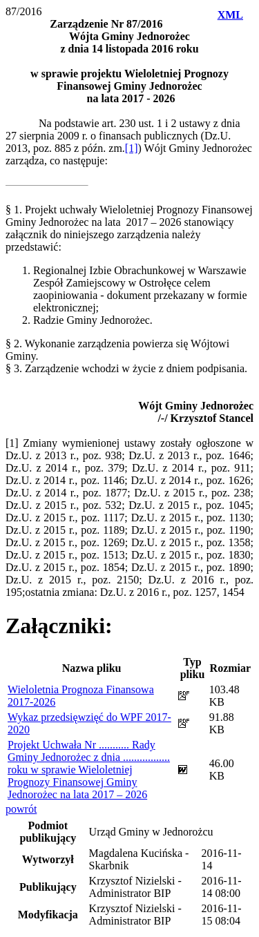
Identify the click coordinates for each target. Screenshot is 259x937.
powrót (21, 809)
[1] (131, 148)
